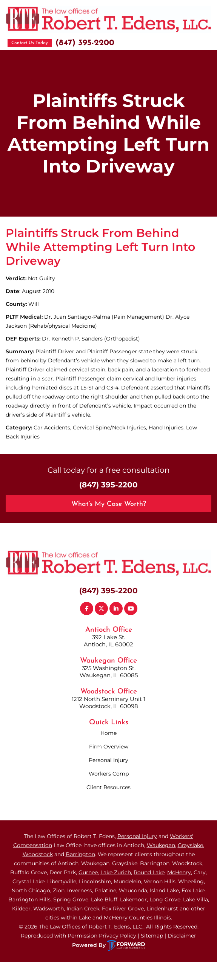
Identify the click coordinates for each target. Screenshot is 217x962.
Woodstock (38, 854)
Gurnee (88, 872)
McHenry (179, 872)
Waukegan (161, 845)
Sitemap (152, 935)
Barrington (80, 854)
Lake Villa (195, 899)
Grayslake (190, 845)
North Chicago (30, 890)
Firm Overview (108, 746)
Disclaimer (182, 935)
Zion (59, 890)
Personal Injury (108, 760)
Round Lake (149, 872)
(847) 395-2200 (84, 43)
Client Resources (108, 787)
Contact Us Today (29, 43)
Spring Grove (70, 899)
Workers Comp (109, 773)
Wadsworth (48, 908)
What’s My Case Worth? (108, 504)
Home (108, 733)
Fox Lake (193, 890)
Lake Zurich (115, 872)
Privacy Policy (117, 935)
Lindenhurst (162, 908)
